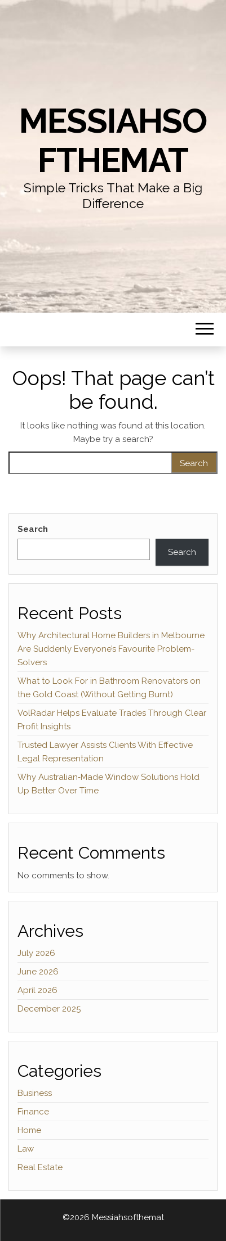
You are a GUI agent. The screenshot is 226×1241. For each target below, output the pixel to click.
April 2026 (37, 990)
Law (25, 1149)
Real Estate (40, 1167)
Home (29, 1130)
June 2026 (38, 972)
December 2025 (49, 1009)
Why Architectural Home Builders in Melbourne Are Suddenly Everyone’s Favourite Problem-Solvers (111, 648)
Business (34, 1093)
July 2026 (36, 953)
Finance (33, 1112)
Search (32, 529)
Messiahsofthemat (113, 140)
